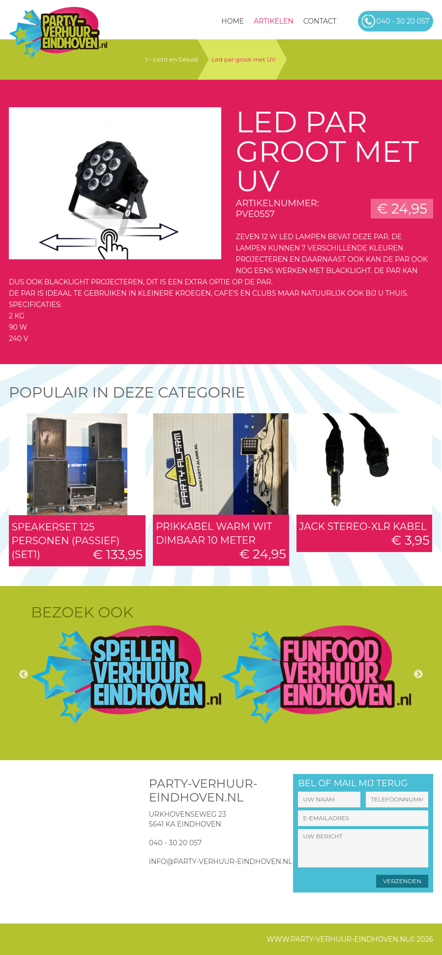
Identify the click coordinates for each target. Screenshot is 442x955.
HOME (232, 21)
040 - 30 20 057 (175, 842)
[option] (126, 674)
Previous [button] (24, 674)
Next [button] (418, 674)
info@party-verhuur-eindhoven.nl (221, 861)
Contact (320, 21)
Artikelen (274, 21)
